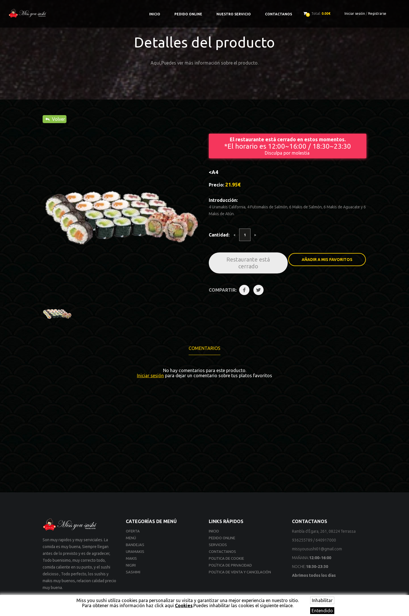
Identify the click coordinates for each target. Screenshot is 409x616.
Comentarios (204, 348)
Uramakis (135, 551)
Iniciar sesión (355, 13)
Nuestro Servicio (233, 14)
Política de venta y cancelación (240, 572)
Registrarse (377, 13)
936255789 (302, 540)
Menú (131, 538)
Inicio (154, 14)
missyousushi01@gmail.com (317, 549)
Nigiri (131, 565)
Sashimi (133, 572)
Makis (131, 558)
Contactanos (278, 14)
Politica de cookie (226, 558)
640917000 (326, 540)
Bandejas (135, 545)
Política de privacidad (230, 565)
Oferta (133, 531)
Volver (55, 119)
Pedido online (188, 14)
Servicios (218, 545)
